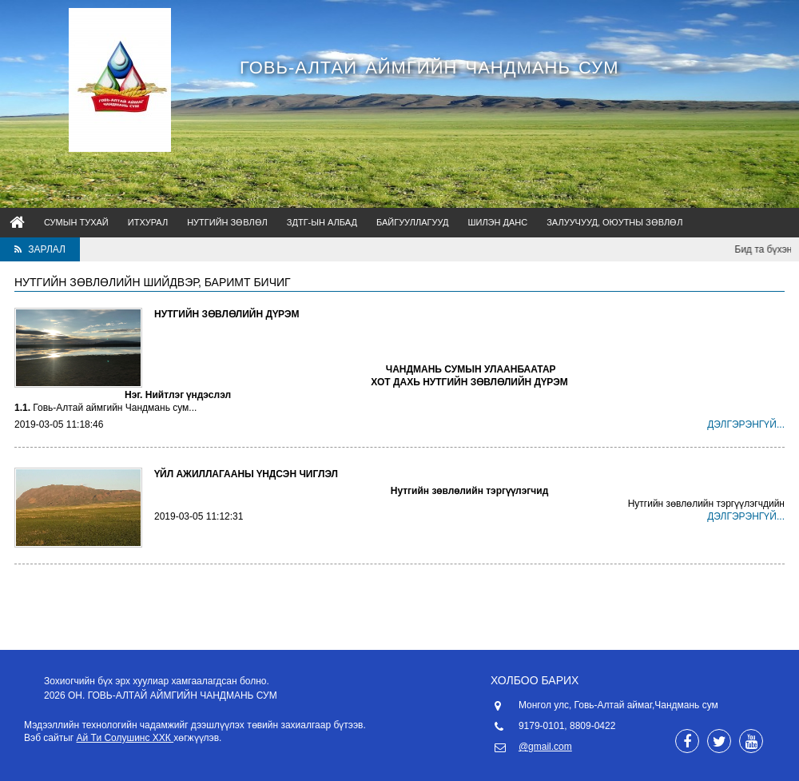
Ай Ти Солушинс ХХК (125, 737)
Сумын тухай (76, 222)
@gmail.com (545, 746)
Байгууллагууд (412, 222)
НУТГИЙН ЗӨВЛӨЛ (227, 222)
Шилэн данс (497, 222)
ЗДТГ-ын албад (322, 222)
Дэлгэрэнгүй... (746, 424)
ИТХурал (148, 222)
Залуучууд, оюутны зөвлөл (614, 222)
